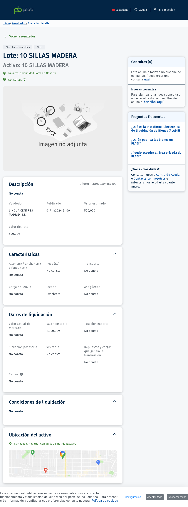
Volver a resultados (19, 36)
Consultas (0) (14, 79)
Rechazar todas (177, 497)
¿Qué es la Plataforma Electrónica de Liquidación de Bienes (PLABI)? (155, 128)
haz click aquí (154, 102)
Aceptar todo (154, 497)
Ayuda (141, 9)
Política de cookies (104, 500)
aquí (147, 79)
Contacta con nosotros (150, 178)
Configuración (133, 497)
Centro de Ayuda (168, 174)
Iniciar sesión (164, 9)
